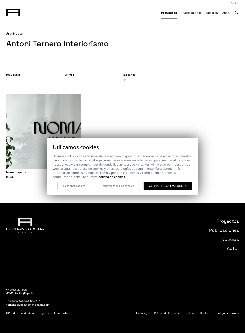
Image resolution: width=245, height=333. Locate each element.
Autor (226, 13)
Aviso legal (143, 313)
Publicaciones (192, 13)
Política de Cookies (198, 313)
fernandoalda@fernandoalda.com (27, 304)
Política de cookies (111, 177)
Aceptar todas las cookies (167, 186)
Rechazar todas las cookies (117, 186)
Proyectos (169, 13)
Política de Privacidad (167, 313)
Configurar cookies (227, 313)
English (235, 3)
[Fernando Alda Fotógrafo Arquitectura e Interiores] (13, 11)
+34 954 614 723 (29, 301)
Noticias (212, 13)
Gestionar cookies (74, 186)
